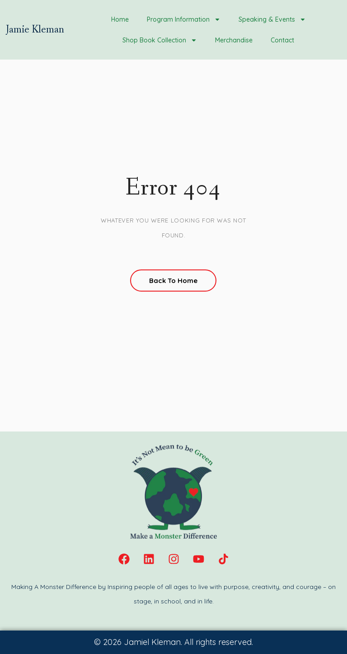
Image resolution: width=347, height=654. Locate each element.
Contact (282, 40)
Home (120, 19)
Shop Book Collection (159, 40)
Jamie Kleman (35, 30)
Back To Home (173, 280)
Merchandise (234, 40)
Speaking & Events (272, 19)
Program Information (183, 19)
